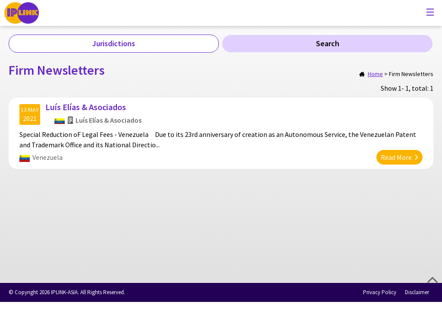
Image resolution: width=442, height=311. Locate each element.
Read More (396, 157)
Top (432, 280)
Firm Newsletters (411, 74)
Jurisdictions (113, 43)
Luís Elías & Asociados (85, 107)
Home (375, 74)
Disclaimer (417, 292)
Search (327, 43)
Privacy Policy (379, 292)
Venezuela (47, 157)
